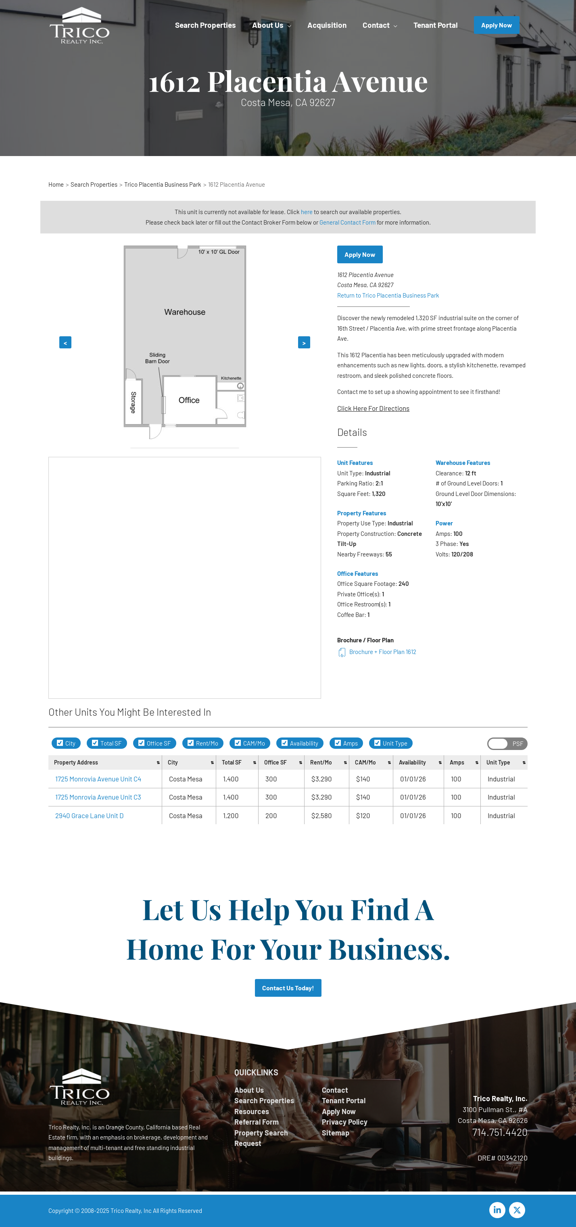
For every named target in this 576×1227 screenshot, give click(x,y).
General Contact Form (347, 222)
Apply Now (360, 254)
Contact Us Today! (288, 988)
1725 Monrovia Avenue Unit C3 (98, 797)
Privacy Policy (344, 1121)
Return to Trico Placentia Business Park (388, 295)
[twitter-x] (518, 1210)
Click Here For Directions (373, 408)
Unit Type (390, 743)
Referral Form (256, 1121)
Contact (335, 1089)
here (307, 211)
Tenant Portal (343, 1100)
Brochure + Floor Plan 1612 (376, 651)
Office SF (154, 743)
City (66, 743)
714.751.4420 (500, 1132)
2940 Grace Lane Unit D (89, 815)
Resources (251, 1111)
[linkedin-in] (498, 1210)
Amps (346, 743)
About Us (249, 1089)
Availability (300, 743)
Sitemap (335, 1132)
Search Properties (264, 1100)
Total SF (107, 743)
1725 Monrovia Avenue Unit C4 (98, 779)
